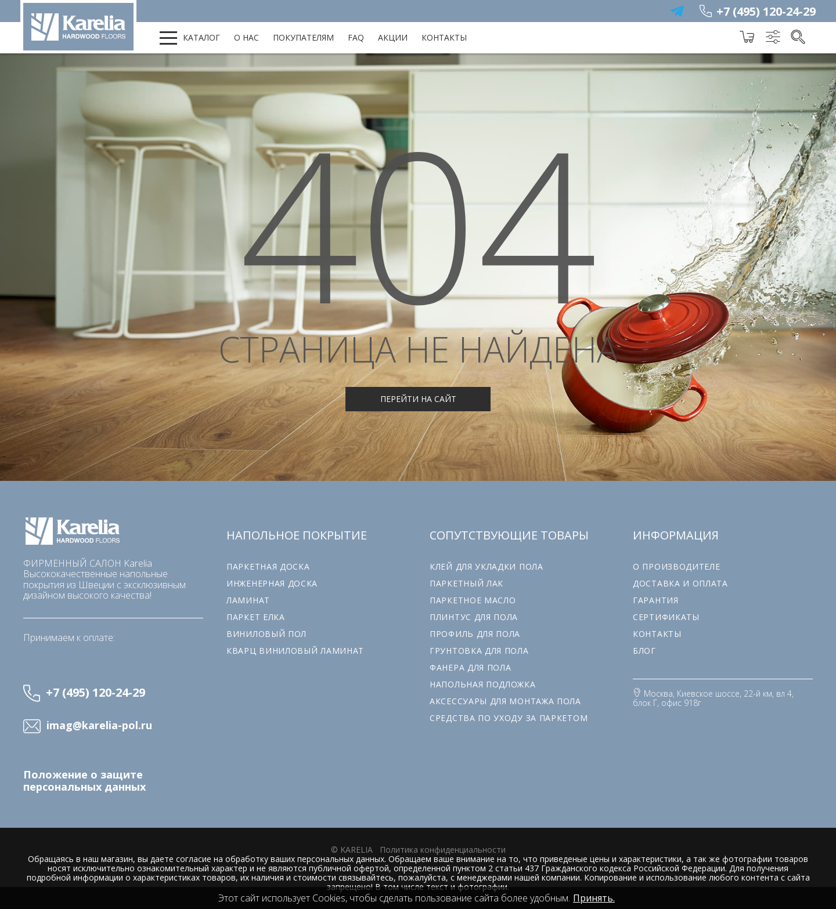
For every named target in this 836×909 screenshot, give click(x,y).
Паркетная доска (268, 566)
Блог (644, 650)
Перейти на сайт (418, 398)
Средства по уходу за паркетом (509, 717)
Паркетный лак (466, 583)
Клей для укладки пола (486, 566)
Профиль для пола (475, 633)
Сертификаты (666, 616)
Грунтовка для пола (479, 650)
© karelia (352, 849)
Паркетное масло (473, 600)
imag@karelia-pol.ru (99, 725)
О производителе (676, 566)
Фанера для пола (470, 667)
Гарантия (656, 600)
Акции (393, 37)
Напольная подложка (483, 684)
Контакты (444, 37)
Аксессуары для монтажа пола (505, 701)
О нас (246, 37)
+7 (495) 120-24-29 (766, 11)
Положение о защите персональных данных (84, 781)
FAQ (356, 37)
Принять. (594, 898)
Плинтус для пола (474, 616)
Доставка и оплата (680, 583)
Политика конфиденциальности (443, 849)
